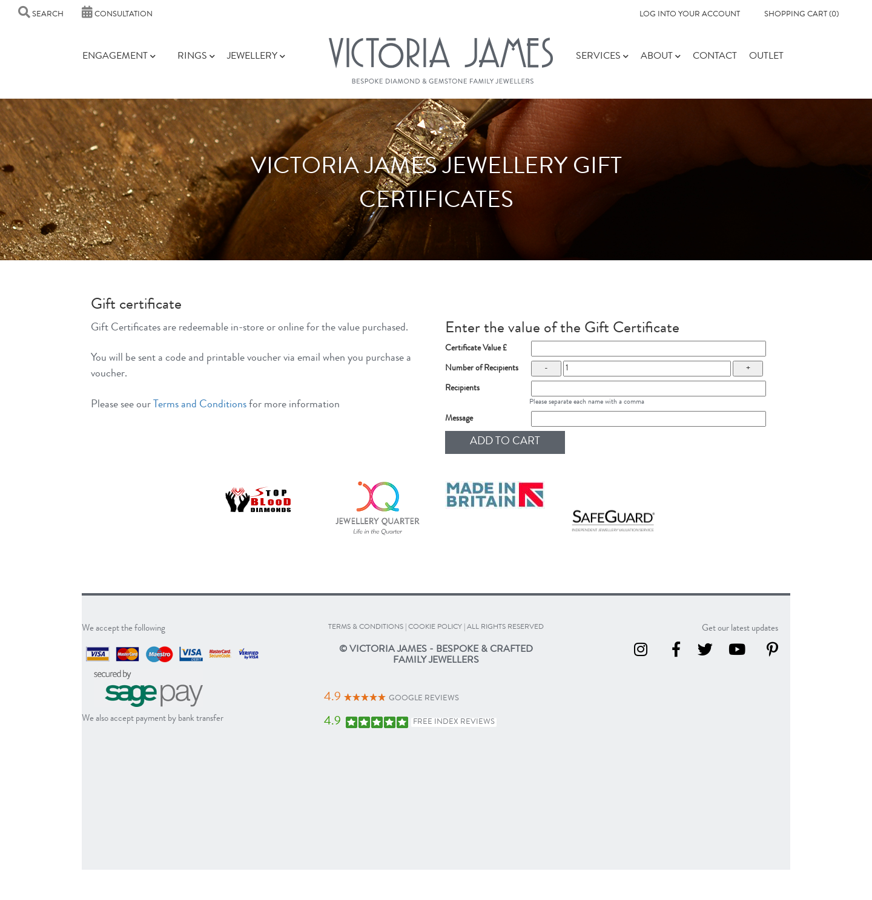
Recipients (462, 388)
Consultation (117, 15)
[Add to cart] (505, 442)
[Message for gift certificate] (649, 419)
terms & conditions (365, 627)
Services (602, 57)
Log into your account (689, 15)
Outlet (766, 57)
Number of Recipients (481, 368)
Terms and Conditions (199, 404)
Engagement (119, 57)
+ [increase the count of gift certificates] (748, 368)
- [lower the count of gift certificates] (546, 368)
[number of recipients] (647, 368)
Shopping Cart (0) (801, 15)
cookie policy (435, 627)
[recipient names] (649, 388)
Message (459, 419)
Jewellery (256, 57)
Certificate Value (476, 348)
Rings (196, 57)
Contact (715, 57)
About (661, 57)
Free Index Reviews (454, 722)
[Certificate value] (649, 348)
